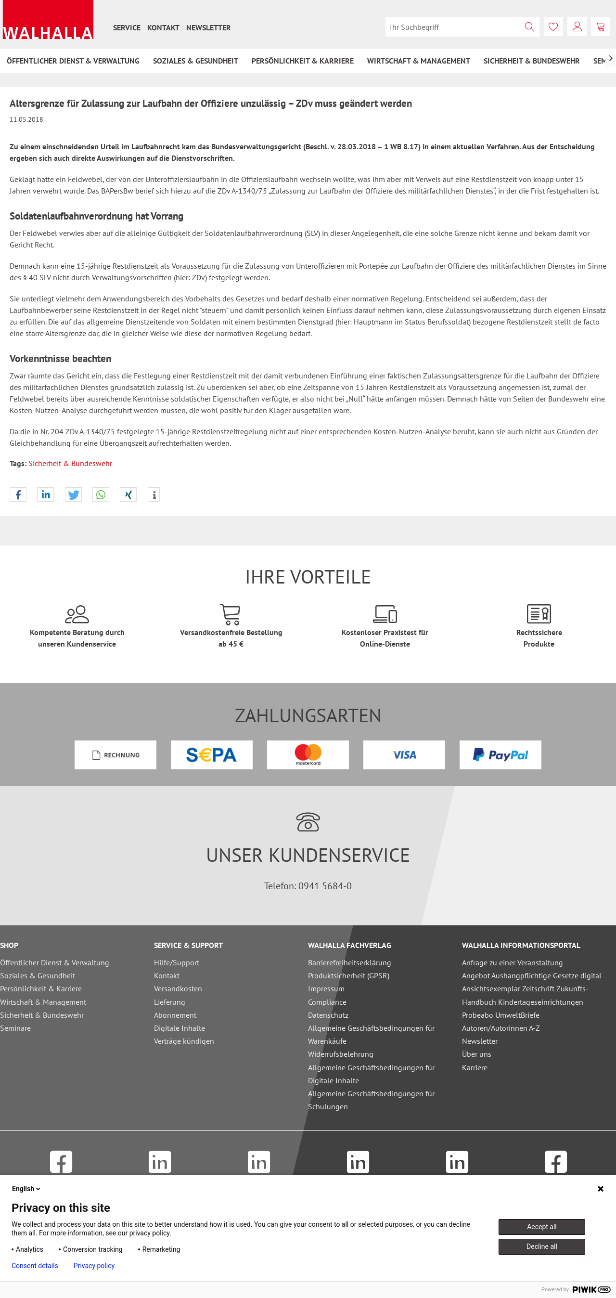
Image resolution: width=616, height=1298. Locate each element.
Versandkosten (178, 988)
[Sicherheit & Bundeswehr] (532, 61)
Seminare (15, 1028)
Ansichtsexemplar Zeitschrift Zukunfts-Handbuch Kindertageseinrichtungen (525, 995)
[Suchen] (529, 27)
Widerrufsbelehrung (340, 1054)
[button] (18, 495)
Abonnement (175, 1015)
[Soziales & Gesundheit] (195, 61)
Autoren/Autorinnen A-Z (501, 1028)
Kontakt (163, 27)
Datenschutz (328, 1015)
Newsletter (208, 27)
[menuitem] (127, 27)
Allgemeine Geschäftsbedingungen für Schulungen (371, 1100)
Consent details (35, 1266)
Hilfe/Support (176, 962)
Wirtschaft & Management (43, 1002)
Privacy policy (94, 1266)
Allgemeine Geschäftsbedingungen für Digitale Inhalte (371, 1074)
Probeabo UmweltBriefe (500, 1015)
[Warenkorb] (600, 26)
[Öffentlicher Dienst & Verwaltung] (73, 61)
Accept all (542, 1227)
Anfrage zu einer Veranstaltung (512, 962)
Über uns (476, 1054)
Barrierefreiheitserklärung (349, 962)
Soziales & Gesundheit (37, 975)
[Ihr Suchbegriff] (462, 27)
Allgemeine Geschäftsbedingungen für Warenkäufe (371, 1034)
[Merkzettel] (553, 26)
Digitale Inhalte (179, 1028)
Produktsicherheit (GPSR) (348, 975)
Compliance (327, 1002)
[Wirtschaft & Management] (418, 61)
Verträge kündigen (184, 1041)
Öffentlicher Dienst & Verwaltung (54, 962)
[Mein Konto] (577, 26)
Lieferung (169, 1002)
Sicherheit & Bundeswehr (70, 463)
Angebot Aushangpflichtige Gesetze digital (532, 975)
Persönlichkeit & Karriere (41, 988)
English (27, 1189)
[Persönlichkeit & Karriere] (302, 61)
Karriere (475, 1067)
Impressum (326, 988)
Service (127, 27)
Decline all (541, 1246)
